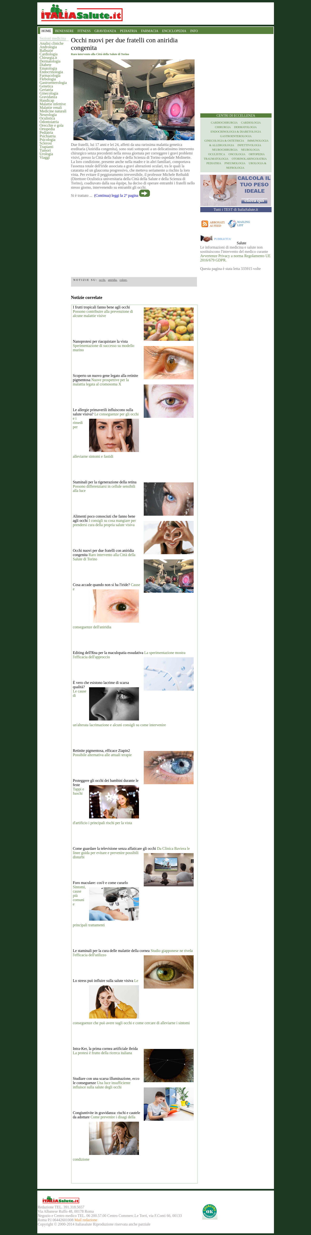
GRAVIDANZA (105, 31)
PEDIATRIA (128, 31)
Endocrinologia (51, 72)
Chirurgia (223, 127)
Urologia (46, 154)
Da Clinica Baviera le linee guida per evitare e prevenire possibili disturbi (131, 852)
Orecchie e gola (51, 125)
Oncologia (236, 154)
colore (123, 280)
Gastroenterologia (53, 83)
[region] (134, 236)
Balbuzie (46, 50)
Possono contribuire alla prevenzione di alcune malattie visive (103, 313)
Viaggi (45, 157)
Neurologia (48, 115)
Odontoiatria (49, 122)
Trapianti (46, 147)
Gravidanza (48, 97)
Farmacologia (50, 75)
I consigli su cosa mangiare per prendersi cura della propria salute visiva (104, 523)
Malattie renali (51, 108)
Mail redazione (85, 1220)
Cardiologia (49, 54)
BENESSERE (64, 31)
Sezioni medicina (53, 38)
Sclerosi (46, 143)
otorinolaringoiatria (249, 158)
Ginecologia (49, 93)
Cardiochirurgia (224, 122)
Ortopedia (47, 129)
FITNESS (84, 31)
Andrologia (48, 47)
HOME (46, 31)
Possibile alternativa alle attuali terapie (102, 755)
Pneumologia (235, 163)
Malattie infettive (53, 104)
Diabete (46, 65)
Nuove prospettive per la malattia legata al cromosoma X (101, 382)
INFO (194, 31)
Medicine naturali (53, 111)
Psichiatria (48, 136)
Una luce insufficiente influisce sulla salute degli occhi (101, 1085)
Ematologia (48, 68)
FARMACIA (149, 31)
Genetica (46, 86)
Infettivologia (249, 145)
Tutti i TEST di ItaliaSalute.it (236, 209)
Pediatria (46, 132)
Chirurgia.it (48, 58)
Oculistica (47, 118)
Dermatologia (50, 61)
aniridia (112, 280)
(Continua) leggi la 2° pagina (116, 195)
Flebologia (48, 79)
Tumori (45, 150)
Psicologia (48, 140)
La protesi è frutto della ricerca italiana (102, 1053)
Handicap (47, 100)
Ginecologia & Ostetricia (224, 140)
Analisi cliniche (52, 43)
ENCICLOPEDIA (174, 31)
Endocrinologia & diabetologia (236, 131)
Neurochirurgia (225, 149)
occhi (102, 280)
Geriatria (46, 90)
